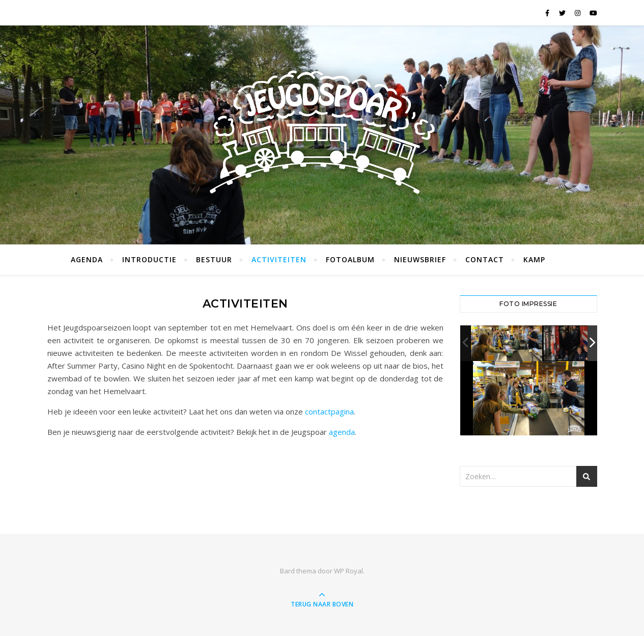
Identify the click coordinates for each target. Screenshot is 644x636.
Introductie (149, 259)
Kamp (534, 259)
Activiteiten (278, 259)
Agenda (87, 259)
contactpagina (329, 411)
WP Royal (348, 570)
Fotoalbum (350, 259)
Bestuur (214, 259)
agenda (342, 432)
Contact (484, 259)
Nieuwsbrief (420, 259)
